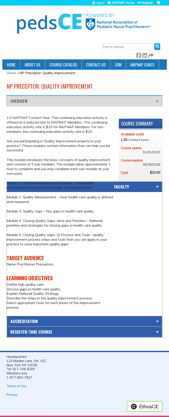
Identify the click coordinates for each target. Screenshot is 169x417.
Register (147, 2)
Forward (150, 54)
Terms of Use (16, 386)
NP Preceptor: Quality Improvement (47, 73)
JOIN (118, 64)
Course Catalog (63, 64)
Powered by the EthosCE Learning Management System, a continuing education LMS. (144, 406)
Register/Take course (31, 332)
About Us (32, 64)
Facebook (138, 54)
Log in (100, 2)
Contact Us (96, 64)
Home (11, 64)
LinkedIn (144, 54)
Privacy (12, 395)
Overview (19, 101)
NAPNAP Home (123, 2)
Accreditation (24, 321)
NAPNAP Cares (142, 64)
